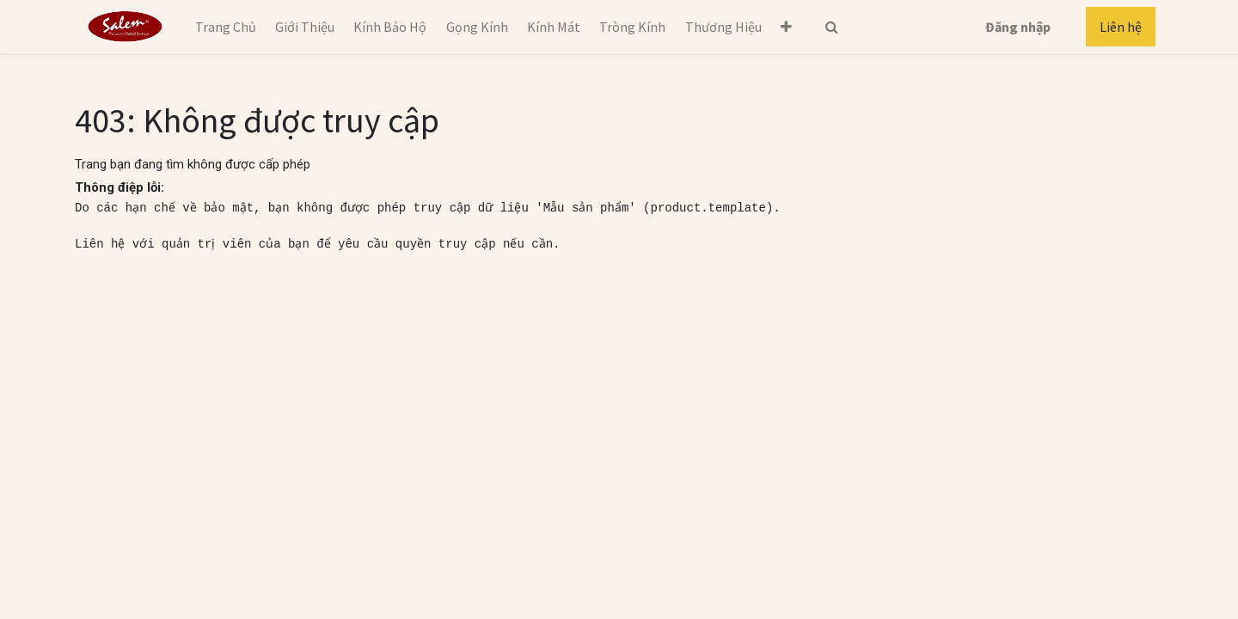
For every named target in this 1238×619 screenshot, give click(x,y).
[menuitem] (225, 26)
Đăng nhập (1018, 26)
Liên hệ (1121, 26)
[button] (786, 26)
